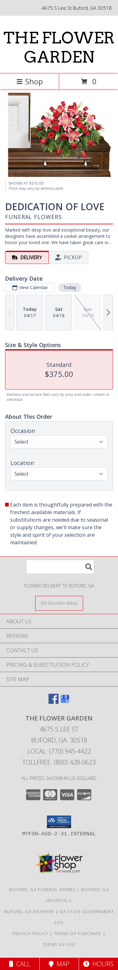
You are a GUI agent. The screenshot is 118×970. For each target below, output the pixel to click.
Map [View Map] (59, 964)
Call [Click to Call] (19, 964)
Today (69, 287)
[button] (59, 822)
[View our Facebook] (53, 701)
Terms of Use (59, 944)
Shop (29, 81)
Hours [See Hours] (98, 964)
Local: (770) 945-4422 (59, 751)
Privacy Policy (31, 933)
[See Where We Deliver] (59, 603)
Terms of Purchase (78, 933)
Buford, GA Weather (29, 911)
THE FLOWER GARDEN (59, 47)
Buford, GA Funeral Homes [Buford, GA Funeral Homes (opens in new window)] (42, 889)
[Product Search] (60, 567)
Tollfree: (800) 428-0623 (59, 762)
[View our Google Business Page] (65, 701)
